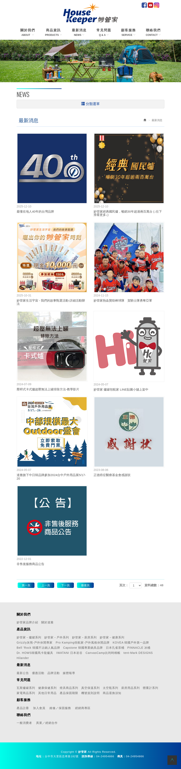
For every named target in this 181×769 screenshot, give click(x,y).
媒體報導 (69, 673)
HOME (90, 13)
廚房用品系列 (130, 687)
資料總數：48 (153, 585)
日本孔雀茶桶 (115, 647)
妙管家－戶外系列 (56, 637)
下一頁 (65, 585)
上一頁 (45, 585)
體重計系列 (150, 687)
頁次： (123, 585)
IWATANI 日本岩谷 (69, 652)
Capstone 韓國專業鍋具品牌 (83, 647)
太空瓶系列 (110, 687)
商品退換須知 (112, 693)
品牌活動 (53, 673)
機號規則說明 (90, 693)
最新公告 (23, 673)
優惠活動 (38, 673)
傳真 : (121, 756)
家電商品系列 (26, 693)
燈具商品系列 (69, 687)
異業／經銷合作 (47, 723)
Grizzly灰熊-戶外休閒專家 (35, 642)
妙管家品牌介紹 (27, 622)
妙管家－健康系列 (112, 637)
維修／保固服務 (60, 708)
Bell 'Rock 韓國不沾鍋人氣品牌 (38, 647)
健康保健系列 (47, 687)
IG (156, 5)
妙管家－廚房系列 (84, 637)
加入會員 (39, 708)
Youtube (150, 5)
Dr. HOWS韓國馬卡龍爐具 (35, 652)
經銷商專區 (82, 708)
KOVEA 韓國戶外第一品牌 (131, 642)
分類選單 (90, 104)
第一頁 (26, 585)
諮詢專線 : (88, 756)
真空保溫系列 (90, 687)
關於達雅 (47, 622)
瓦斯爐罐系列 (26, 687)
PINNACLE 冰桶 (139, 647)
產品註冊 (23, 708)
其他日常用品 (47, 693)
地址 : (40, 756)
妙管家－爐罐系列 (29, 637)
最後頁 (85, 585)
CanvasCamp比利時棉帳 (103, 652)
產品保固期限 (69, 693)
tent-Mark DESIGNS (138, 652)
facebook (144, 5)
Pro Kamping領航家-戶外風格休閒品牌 (83, 642)
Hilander (23, 658)
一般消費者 (24, 723)
